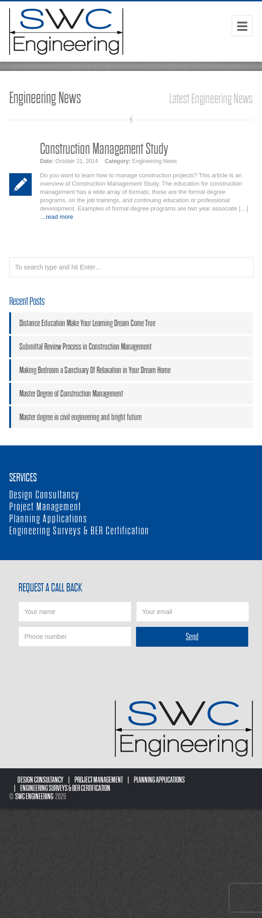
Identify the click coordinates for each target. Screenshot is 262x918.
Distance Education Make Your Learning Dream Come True (87, 323)
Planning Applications (48, 519)
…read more (56, 216)
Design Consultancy (44, 495)
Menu (242, 25)
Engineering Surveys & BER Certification (79, 531)
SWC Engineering (34, 796)
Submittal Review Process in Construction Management (85, 346)
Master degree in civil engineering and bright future (80, 417)
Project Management (45, 507)
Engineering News (154, 161)
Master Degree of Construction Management (71, 393)
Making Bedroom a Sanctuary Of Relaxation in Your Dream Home (95, 370)
